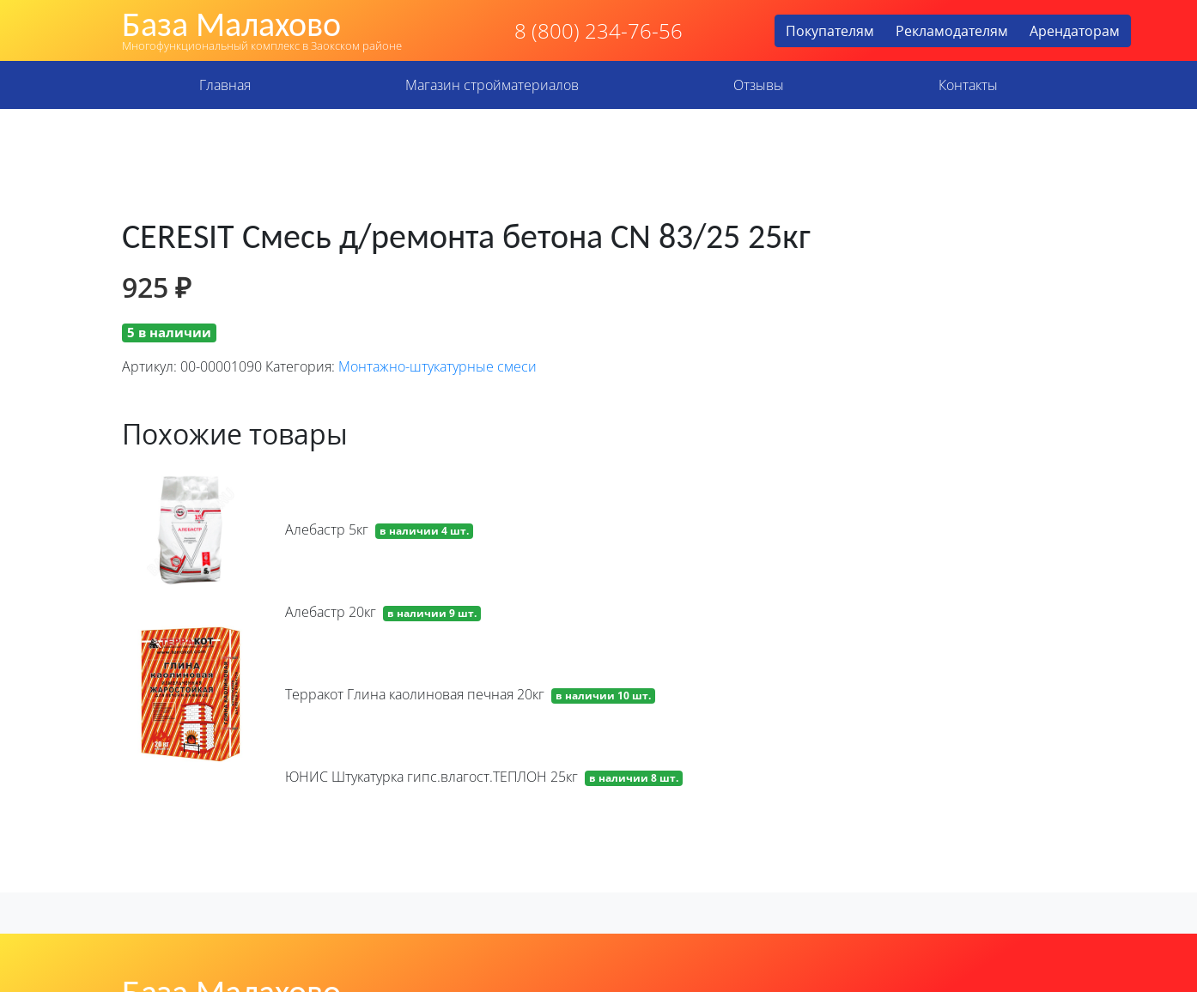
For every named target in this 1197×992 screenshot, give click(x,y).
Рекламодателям (952, 30)
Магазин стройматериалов (492, 85)
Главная (225, 85)
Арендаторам (1075, 30)
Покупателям (830, 30)
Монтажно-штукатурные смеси (437, 366)
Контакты (968, 85)
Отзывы (758, 85)
